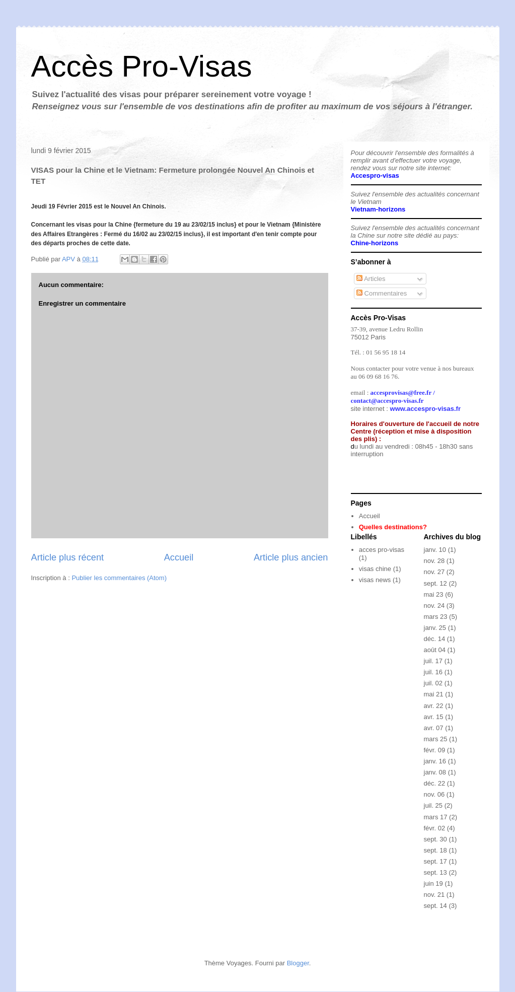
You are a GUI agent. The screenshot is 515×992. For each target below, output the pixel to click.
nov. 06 (434, 794)
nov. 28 (434, 560)
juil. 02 (433, 683)
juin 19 (433, 883)
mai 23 (434, 594)
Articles (371, 278)
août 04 (435, 650)
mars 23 (436, 616)
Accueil (179, 557)
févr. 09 (435, 750)
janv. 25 (435, 627)
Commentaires (381, 293)
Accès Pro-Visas (141, 66)
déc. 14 (435, 639)
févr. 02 (435, 828)
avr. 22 (434, 706)
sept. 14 (435, 905)
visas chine (375, 569)
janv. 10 (435, 549)
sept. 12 (435, 583)
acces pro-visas (381, 549)
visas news (375, 580)
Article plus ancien (291, 557)
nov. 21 (434, 894)
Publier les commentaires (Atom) (119, 578)
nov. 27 (434, 572)
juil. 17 (433, 661)
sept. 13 (435, 872)
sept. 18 (435, 850)
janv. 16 (435, 761)
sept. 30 (435, 839)
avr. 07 (434, 728)
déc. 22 (435, 783)
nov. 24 (434, 605)
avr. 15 (434, 717)
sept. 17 (435, 861)
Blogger (298, 963)
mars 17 (436, 817)
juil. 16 (433, 672)
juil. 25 (433, 805)
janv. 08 (435, 772)
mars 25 (436, 739)
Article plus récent (67, 557)
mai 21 (434, 694)
